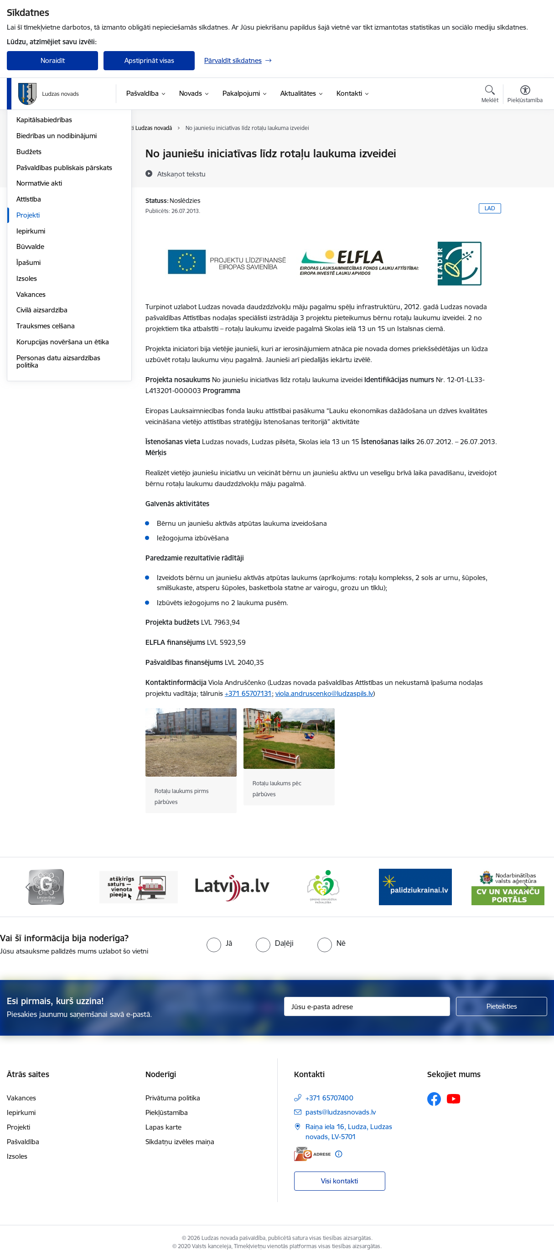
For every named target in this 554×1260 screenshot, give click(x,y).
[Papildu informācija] (338, 1154)
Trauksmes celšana (45, 423)
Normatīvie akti (39, 280)
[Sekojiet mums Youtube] (454, 1098)
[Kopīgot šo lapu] (524, 172)
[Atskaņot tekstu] (181, 173)
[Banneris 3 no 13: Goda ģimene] (138, 886)
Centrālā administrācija (51, 185)
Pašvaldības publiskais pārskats (64, 265)
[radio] (219, 943)
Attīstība (28, 296)
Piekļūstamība (166, 1112)
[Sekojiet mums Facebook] (434, 1099)
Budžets (28, 249)
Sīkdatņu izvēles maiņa (179, 1141)
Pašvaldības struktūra (49, 170)
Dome (25, 154)
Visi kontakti (339, 1181)
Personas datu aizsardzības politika (58, 459)
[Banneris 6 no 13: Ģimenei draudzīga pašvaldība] (416, 886)
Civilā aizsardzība (41, 407)
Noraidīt (53, 60)
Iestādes (29, 201)
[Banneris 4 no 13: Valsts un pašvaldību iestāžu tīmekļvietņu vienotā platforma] (231, 886)
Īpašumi (28, 360)
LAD (490, 208)
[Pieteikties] (501, 1006)
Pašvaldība (23, 1141)
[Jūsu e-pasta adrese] (367, 1006)
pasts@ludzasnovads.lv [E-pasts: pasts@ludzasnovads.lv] (340, 1112)
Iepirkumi (30, 328)
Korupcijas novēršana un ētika (62, 439)
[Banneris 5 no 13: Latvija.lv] (323, 886)
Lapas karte (163, 1127)
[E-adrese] (312, 1153)
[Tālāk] (526, 886)
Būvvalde (30, 344)
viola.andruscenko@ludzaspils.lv (324, 693)
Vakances (31, 392)
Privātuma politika (172, 1098)
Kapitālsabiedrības (44, 217)
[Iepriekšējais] (28, 886)
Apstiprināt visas (149, 60)
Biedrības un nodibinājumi (56, 233)
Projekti (28, 312)
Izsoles (26, 376)
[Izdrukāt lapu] (524, 150)
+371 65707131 (248, 693)
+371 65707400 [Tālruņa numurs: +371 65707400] (329, 1098)
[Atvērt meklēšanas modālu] (490, 95)
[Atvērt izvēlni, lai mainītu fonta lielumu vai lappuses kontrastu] (525, 95)
